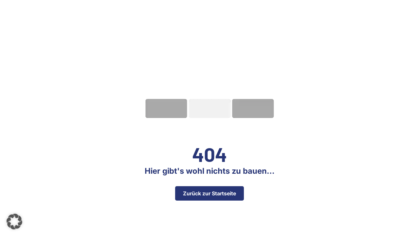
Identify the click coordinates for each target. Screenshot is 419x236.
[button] (14, 221)
